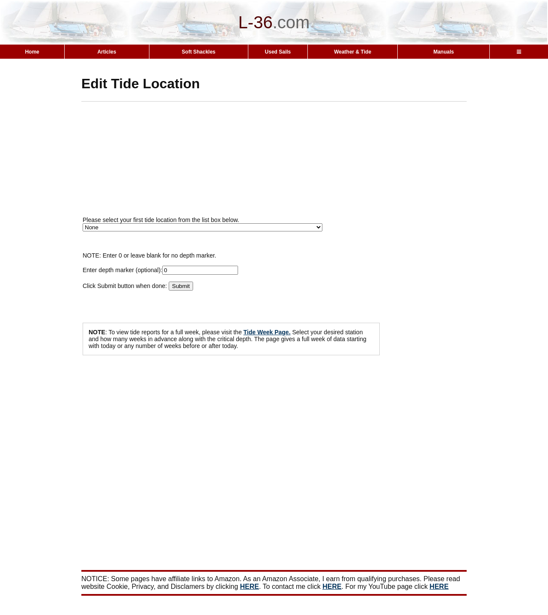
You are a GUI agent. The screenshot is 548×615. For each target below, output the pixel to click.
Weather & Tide (352, 52)
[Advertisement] (289, 161)
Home (32, 52)
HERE (249, 586)
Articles (106, 52)
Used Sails (278, 52)
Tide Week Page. (267, 332)
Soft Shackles (199, 52)
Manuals (443, 52)
